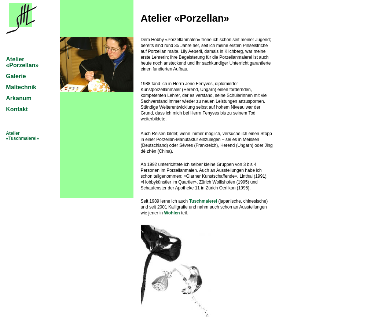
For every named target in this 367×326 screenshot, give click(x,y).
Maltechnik (21, 87)
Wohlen (172, 212)
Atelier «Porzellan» (22, 62)
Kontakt (17, 109)
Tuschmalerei (203, 201)
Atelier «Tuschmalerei (21, 136)
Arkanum (18, 98)
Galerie (16, 76)
